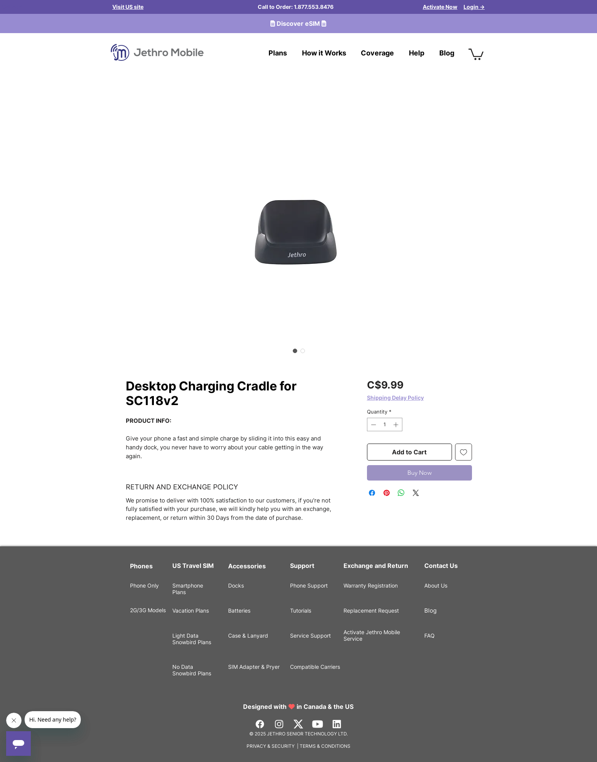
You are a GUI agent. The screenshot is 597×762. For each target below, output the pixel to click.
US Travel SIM (193, 565)
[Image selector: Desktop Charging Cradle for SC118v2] (295, 351)
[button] (476, 53)
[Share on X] (415, 492)
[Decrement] (372, 424)
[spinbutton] (384, 424)
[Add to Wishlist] (463, 452)
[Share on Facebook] (372, 492)
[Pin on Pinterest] (386, 492)
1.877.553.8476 (314, 6)
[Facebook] (260, 724)
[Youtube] (317, 724)
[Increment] (396, 424)
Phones (141, 566)
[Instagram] (279, 724)
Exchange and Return (376, 565)
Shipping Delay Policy (395, 397)
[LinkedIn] (337, 724)
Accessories (247, 566)
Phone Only (144, 585)
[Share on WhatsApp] (401, 492)
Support (302, 565)
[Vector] (298, 724)
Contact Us (441, 565)
